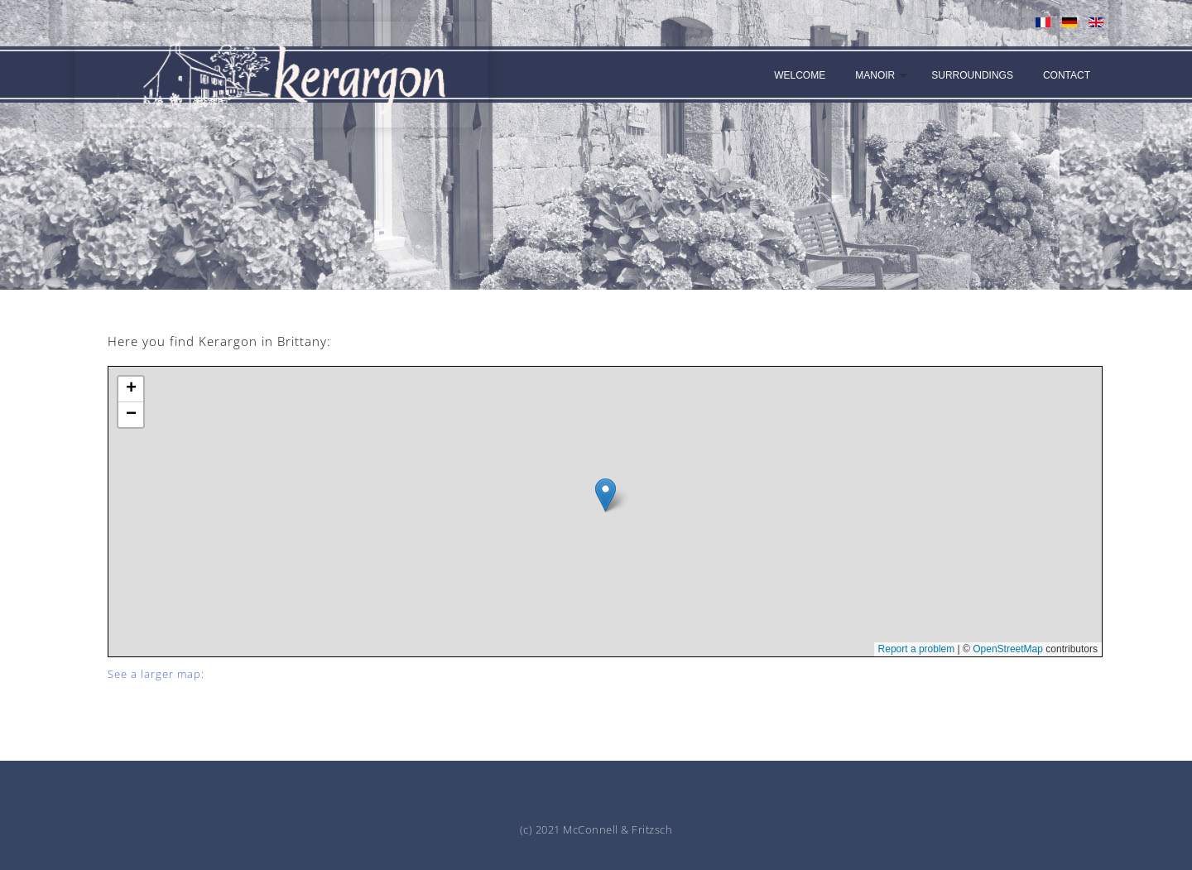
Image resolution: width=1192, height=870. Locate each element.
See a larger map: (156, 673)
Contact (1066, 75)
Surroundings (972, 75)
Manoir (875, 75)
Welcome (799, 75)
